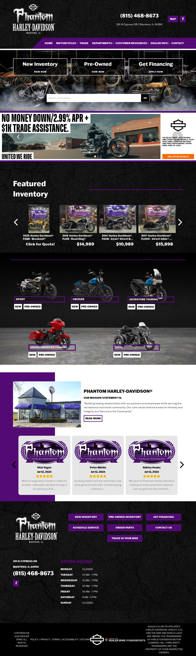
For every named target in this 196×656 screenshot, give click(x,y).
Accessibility (70, 639)
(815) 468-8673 (33, 573)
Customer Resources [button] (131, 43)
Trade (84, 43)
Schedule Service (86, 527)
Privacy (45, 639)
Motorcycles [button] (66, 43)
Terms (56, 639)
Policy (34, 639)
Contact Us (163, 527)
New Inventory (86, 517)
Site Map (85, 639)
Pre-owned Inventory (125, 517)
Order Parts (125, 527)
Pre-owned (32, 306)
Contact (177, 43)
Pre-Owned (146, 306)
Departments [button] (102, 43)
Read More (93, 418)
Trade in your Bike (125, 538)
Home (49, 43)
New (18, 306)
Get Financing (163, 517)
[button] (18, 136)
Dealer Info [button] (159, 43)
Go (145, 98)
